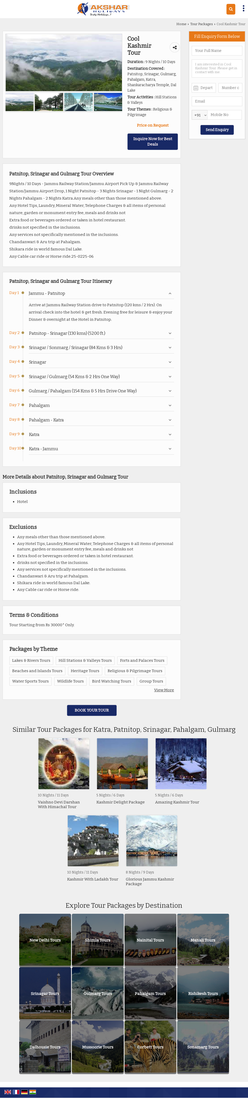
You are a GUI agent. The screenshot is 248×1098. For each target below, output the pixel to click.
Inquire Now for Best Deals (152, 142)
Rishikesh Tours (203, 993)
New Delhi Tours (45, 940)
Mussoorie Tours (97, 1047)
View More (164, 690)
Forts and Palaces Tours (142, 660)
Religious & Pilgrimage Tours (135, 671)
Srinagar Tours (45, 993)
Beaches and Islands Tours (37, 671)
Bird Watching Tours (111, 681)
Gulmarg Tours (98, 993)
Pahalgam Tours (150, 993)
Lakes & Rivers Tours (31, 660)
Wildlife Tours (70, 681)
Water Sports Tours (30, 681)
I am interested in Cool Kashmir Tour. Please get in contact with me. (217, 68)
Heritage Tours (85, 671)
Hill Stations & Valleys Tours (85, 660)
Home (181, 24)
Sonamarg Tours (203, 1047)
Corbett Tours (150, 1047)
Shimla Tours (97, 940)
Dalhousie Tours (45, 1047)
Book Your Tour (92, 710)
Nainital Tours (150, 940)
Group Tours (151, 681)
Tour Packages (201, 24)
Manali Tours (203, 940)
